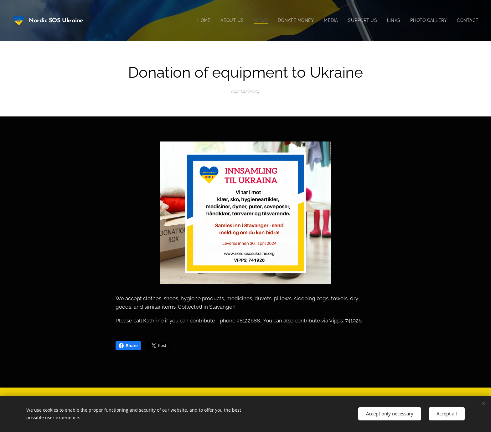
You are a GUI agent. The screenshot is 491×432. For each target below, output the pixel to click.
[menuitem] (196, 20)
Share (128, 345)
